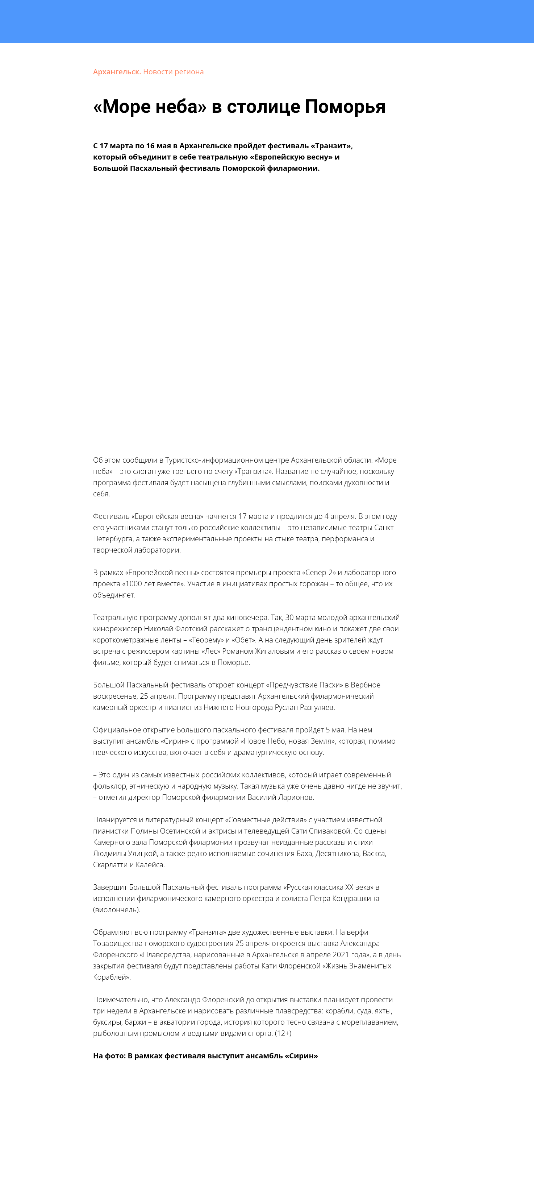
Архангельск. (118, 72)
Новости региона (173, 72)
